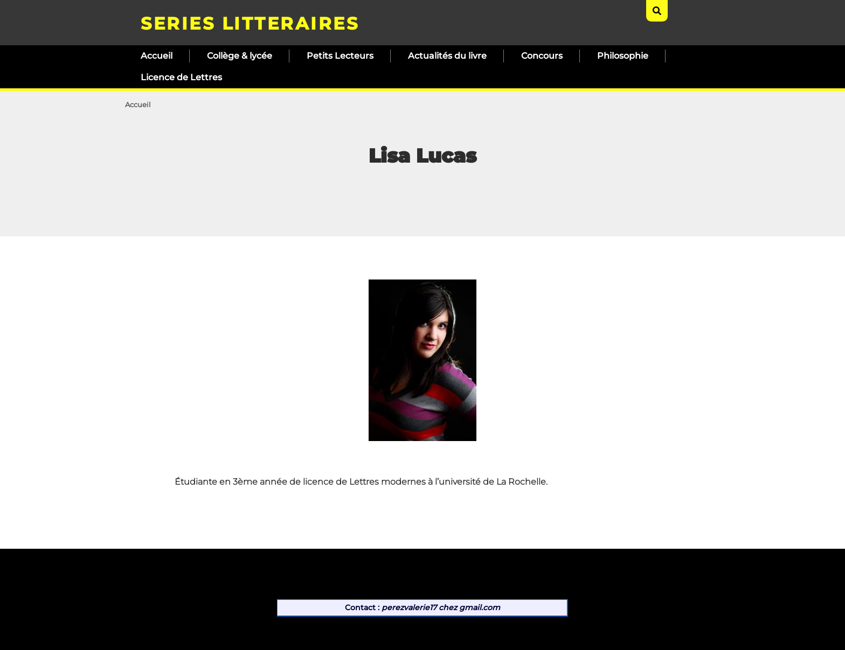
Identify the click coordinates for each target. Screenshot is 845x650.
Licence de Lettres (181, 77)
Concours (542, 56)
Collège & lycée (239, 56)
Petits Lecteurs (340, 56)
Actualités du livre (447, 56)
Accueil (156, 56)
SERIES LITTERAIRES (250, 23)
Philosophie (622, 56)
